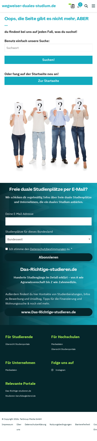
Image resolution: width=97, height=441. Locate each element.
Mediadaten (57, 344)
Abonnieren (48, 257)
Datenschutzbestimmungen (48, 249)
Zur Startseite (48, 81)
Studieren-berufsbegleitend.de (20, 395)
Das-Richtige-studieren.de (18, 390)
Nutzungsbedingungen (61, 424)
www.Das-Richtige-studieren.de (48, 312)
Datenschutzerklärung (35, 424)
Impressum (7, 424)
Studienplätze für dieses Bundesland (48, 236)
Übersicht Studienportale (17, 344)
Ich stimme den (38, 249)
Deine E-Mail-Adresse (48, 218)
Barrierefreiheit (82, 424)
